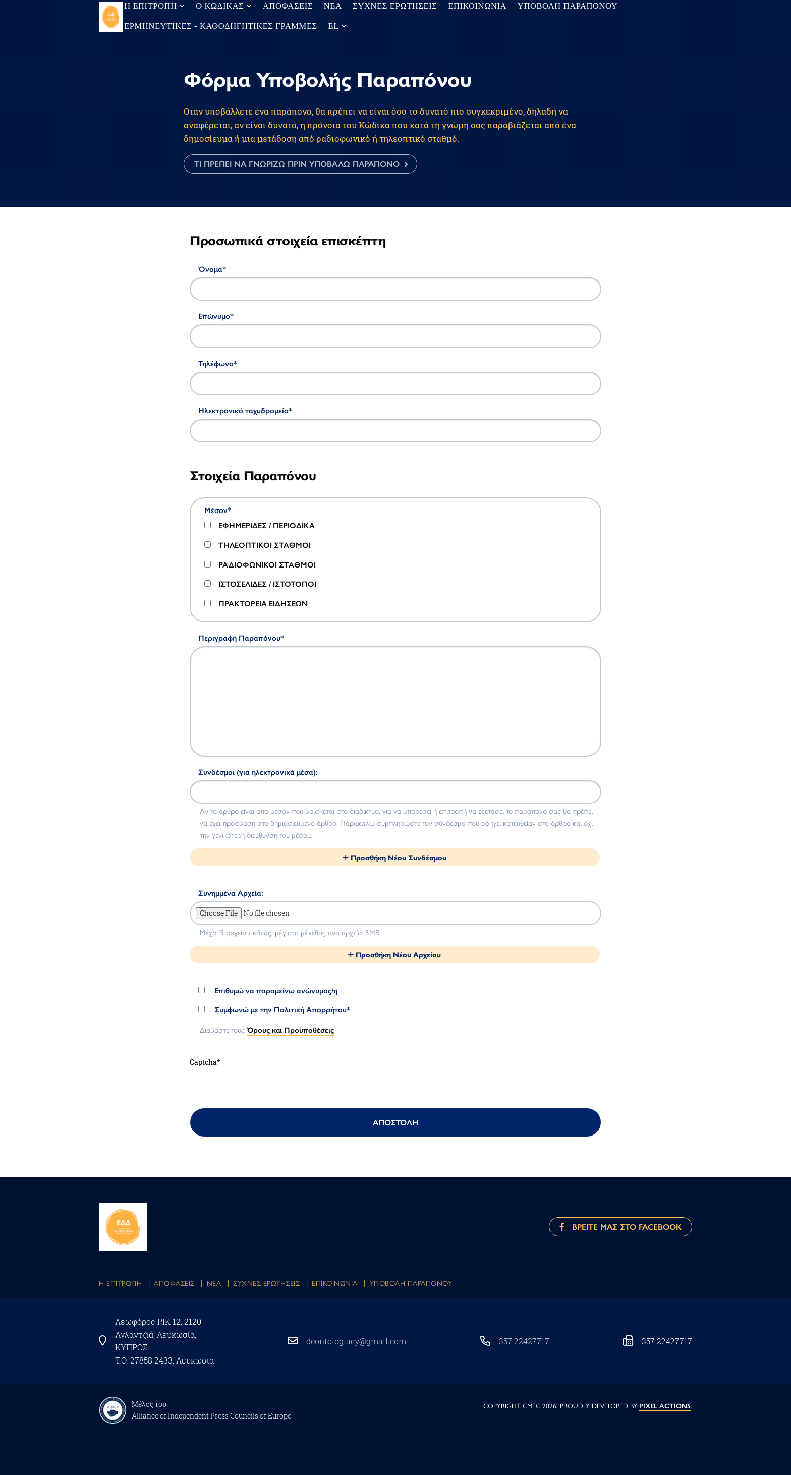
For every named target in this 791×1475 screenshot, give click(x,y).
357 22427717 (524, 1341)
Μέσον (217, 510)
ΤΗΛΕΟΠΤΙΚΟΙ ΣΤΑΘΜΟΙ (257, 544)
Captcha (205, 1062)
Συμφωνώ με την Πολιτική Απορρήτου (274, 1009)
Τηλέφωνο (217, 363)
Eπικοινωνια (335, 1283)
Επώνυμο (216, 315)
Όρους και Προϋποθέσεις (290, 1029)
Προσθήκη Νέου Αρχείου (394, 954)
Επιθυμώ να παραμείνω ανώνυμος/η (267, 990)
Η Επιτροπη (120, 1283)
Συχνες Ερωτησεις (266, 1283)
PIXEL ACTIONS (665, 1406)
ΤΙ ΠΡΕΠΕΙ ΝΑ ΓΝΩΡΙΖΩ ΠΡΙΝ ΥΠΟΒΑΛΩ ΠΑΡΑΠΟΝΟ (297, 163)
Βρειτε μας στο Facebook (620, 1226)
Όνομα (212, 268)
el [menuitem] (307, 26)
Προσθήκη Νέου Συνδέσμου (394, 857)
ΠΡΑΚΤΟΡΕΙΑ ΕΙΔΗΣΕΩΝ (256, 603)
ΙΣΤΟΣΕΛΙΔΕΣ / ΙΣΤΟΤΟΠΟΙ (260, 583)
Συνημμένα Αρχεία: (230, 892)
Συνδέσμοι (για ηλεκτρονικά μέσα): (258, 771)
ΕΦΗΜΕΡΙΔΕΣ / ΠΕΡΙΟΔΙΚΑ (259, 525)
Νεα (214, 1283)
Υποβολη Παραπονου (411, 1283)
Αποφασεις (174, 1283)
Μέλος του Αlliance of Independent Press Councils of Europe (211, 1410)
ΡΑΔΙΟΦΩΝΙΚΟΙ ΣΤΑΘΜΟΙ (260, 564)
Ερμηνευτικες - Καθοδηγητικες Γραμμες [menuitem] (209, 26)
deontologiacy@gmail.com (356, 1341)
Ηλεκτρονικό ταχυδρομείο (245, 410)
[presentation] (266, 1088)
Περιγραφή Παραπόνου (241, 637)
